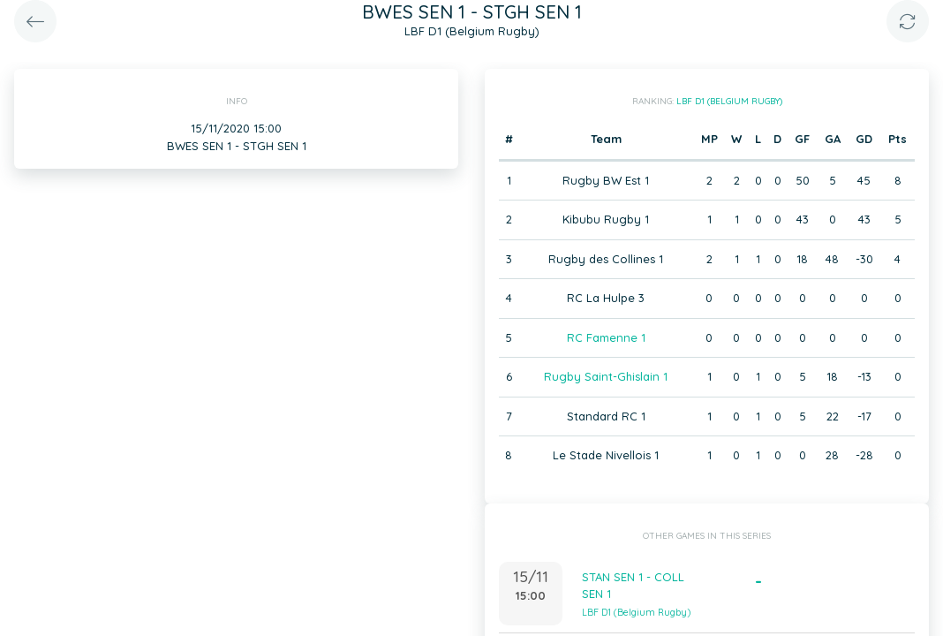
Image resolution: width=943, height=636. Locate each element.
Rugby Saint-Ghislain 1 (606, 376)
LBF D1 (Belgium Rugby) (729, 101)
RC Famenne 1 (606, 337)
